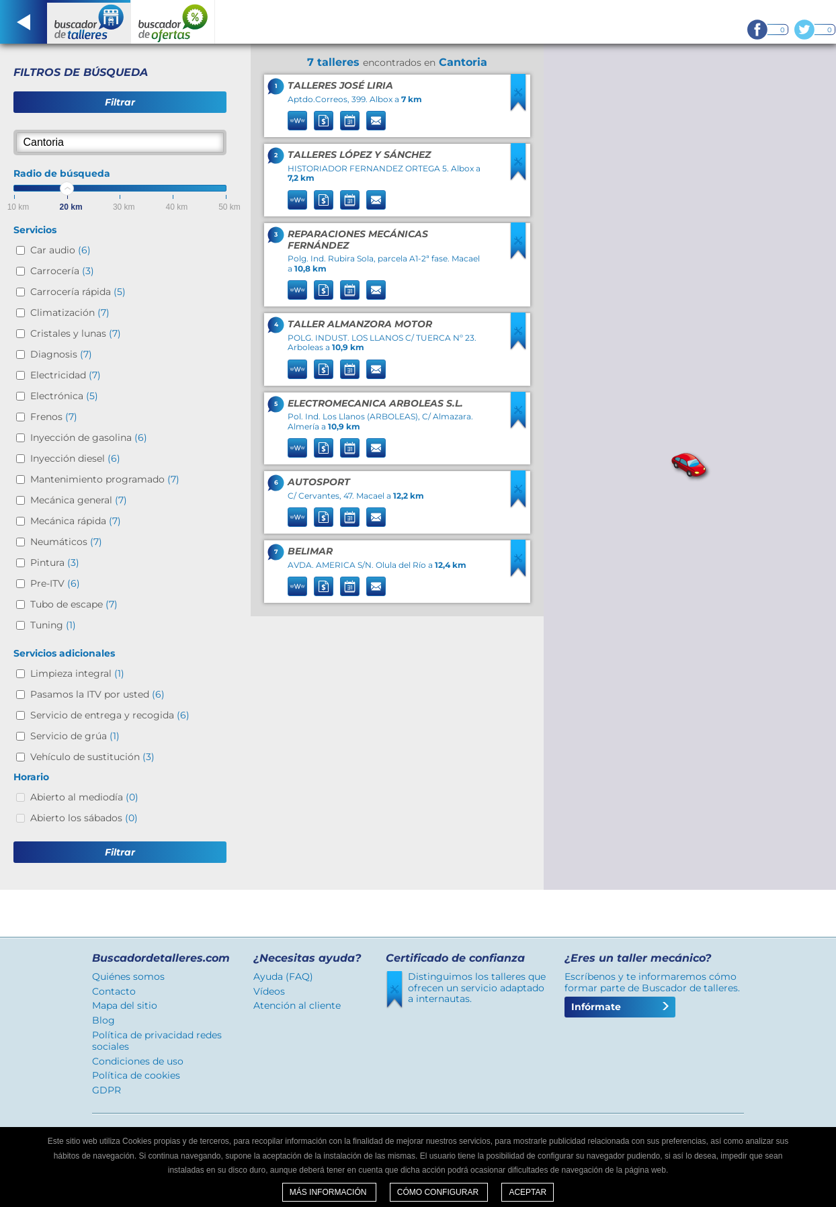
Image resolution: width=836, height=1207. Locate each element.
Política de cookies (136, 1075)
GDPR (106, 1090)
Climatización (70, 312)
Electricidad (65, 375)
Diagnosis (61, 354)
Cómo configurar (439, 1192)
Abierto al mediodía (84, 797)
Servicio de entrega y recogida (110, 715)
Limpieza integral (77, 673)
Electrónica (64, 396)
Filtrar (120, 102)
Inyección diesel (75, 458)
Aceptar (527, 1192)
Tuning (53, 625)
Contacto (114, 991)
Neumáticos (66, 542)
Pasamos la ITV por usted (97, 694)
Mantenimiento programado (104, 479)
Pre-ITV (55, 583)
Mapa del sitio (124, 1005)
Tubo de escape (74, 604)
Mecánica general (78, 500)
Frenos (53, 417)
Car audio (60, 250)
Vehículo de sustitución (92, 757)
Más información (329, 1192)
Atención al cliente (297, 1005)
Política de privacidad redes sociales (157, 1040)
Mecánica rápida (75, 521)
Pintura (54, 562)
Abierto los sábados (84, 818)
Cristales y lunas (75, 333)
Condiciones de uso (137, 1061)
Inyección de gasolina (88, 437)
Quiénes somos (128, 976)
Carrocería (62, 271)
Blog (103, 1020)
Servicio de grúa (75, 736)
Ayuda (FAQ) (283, 976)
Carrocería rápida (78, 292)
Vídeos (269, 991)
